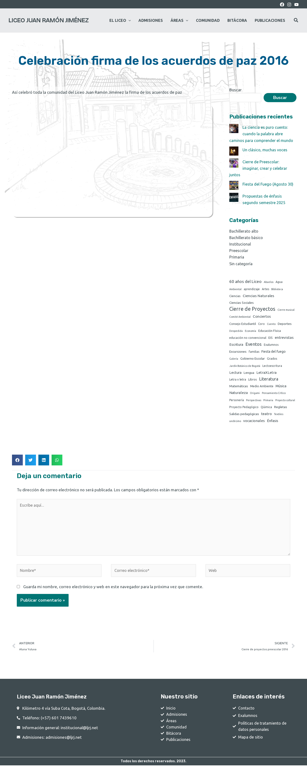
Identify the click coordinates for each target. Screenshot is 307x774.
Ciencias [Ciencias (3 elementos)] (235, 296)
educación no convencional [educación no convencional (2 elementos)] (247, 339)
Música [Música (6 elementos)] (281, 389)
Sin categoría (241, 263)
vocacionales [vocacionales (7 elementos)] (254, 424)
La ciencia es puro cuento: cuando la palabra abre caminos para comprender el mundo (262, 133)
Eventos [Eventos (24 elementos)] (253, 346)
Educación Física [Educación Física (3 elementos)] (269, 332)
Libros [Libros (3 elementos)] (252, 382)
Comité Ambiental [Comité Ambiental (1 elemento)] (240, 318)
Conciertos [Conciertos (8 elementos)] (262, 318)
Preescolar (239, 250)
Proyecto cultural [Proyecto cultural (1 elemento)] (285, 403)
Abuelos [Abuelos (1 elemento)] (268, 282)
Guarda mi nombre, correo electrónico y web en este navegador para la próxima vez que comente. (113, 593)
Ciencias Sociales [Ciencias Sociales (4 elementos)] (241, 303)
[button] (17, 464)
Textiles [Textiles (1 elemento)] (278, 417)
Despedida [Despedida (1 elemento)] (236, 332)
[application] (128, 20)
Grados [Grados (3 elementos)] (272, 360)
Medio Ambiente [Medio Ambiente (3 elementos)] (261, 389)
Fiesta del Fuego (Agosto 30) (269, 184)
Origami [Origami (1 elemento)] (255, 396)
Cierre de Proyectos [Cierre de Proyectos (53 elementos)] (252, 310)
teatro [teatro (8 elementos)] (266, 417)
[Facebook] (282, 4)
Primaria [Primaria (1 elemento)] (268, 403)
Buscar (235, 90)
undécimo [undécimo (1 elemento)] (235, 424)
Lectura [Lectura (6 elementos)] (235, 375)
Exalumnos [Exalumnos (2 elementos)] (271, 346)
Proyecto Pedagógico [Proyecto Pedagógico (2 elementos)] (244, 410)
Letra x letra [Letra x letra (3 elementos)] (237, 382)
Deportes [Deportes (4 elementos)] (285, 325)
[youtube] (296, 4)
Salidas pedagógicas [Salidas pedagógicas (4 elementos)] (244, 417)
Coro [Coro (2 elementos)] (261, 325)
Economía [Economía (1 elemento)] (250, 332)
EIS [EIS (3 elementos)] (270, 339)
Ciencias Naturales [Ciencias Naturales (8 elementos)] (258, 296)
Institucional (240, 244)
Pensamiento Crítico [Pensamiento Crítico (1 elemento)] (274, 396)
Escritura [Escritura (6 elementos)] (236, 346)
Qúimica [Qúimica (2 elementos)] (266, 410)
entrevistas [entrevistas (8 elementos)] (284, 339)
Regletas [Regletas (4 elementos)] (280, 410)
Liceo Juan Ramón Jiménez (48, 20)
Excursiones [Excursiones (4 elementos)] (238, 353)
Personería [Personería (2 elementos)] (236, 403)
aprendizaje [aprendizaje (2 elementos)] (252, 289)
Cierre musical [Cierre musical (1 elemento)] (286, 310)
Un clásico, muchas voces (265, 149)
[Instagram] (289, 4)
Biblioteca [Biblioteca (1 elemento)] (277, 289)
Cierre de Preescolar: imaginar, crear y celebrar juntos (258, 168)
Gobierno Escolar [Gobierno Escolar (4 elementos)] (252, 360)
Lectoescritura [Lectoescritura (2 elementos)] (272, 367)
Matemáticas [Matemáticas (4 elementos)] (238, 389)
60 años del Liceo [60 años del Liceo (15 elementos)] (245, 281)
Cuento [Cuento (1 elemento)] (271, 325)
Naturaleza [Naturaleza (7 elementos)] (238, 396)
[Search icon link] (296, 20)
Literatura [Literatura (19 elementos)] (268, 381)
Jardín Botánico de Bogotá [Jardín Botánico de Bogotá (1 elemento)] (244, 368)
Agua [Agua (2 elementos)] (279, 281)
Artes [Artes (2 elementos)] (265, 289)
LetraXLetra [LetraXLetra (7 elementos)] (266, 375)
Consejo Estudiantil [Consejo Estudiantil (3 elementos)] (242, 325)
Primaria (236, 257)
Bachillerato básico (246, 237)
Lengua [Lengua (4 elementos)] (249, 375)
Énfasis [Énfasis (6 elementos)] (272, 424)
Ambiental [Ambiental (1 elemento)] (235, 289)
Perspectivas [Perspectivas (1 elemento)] (253, 403)
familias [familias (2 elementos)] (254, 353)
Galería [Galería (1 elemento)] (233, 360)
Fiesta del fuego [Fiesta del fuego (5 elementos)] (273, 353)
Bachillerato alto (244, 231)
